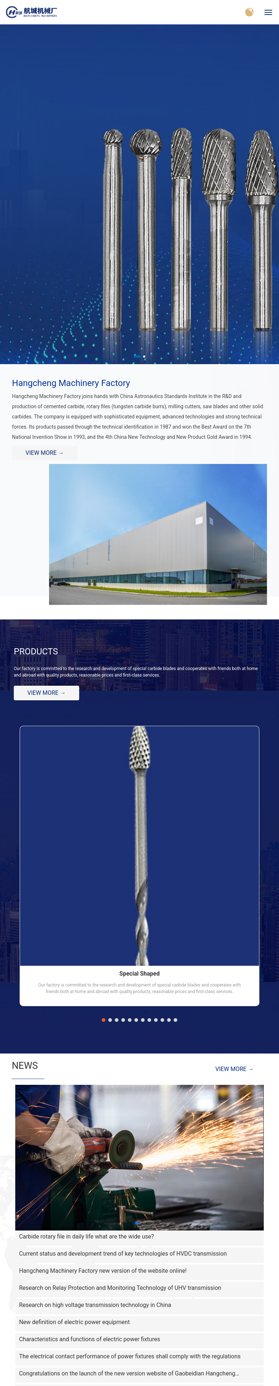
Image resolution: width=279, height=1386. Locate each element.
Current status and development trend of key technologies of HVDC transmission (123, 1253)
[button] (137, 356)
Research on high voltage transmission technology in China (95, 1305)
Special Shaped (140, 973)
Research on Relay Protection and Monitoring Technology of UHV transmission (120, 1287)
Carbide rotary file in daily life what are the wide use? (86, 1236)
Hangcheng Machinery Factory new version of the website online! (102, 1270)
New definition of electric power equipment (74, 1322)
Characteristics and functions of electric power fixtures (89, 1339)
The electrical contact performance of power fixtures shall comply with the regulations (129, 1356)
